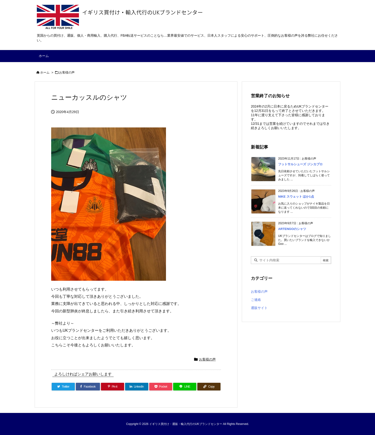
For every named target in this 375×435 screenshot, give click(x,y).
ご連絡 (256, 300)
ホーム (45, 72)
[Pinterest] (112, 386)
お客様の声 (67, 72)
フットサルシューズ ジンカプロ (300, 164)
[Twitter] (63, 386)
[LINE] (184, 386)
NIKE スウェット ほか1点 (296, 196)
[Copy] (209, 386)
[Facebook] (88, 386)
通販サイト (259, 308)
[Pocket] (160, 386)
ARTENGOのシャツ (292, 229)
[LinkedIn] (136, 386)
